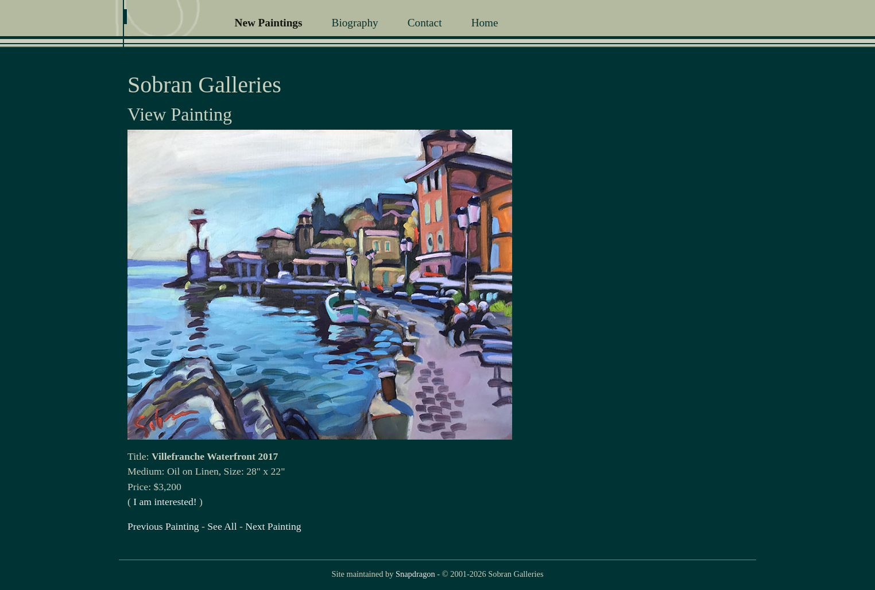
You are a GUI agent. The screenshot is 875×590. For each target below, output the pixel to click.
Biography (355, 23)
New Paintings (269, 23)
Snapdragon (415, 574)
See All (222, 526)
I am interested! (164, 501)
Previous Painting (163, 526)
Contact (425, 23)
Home (484, 23)
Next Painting (273, 526)
